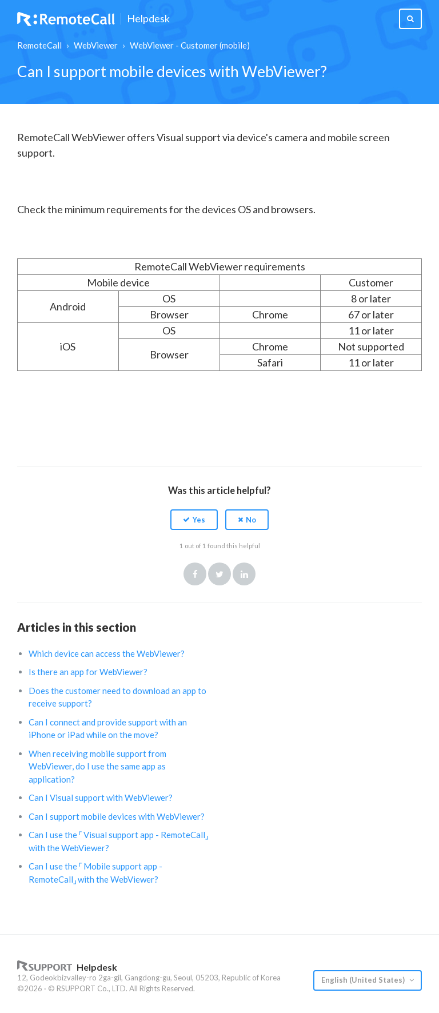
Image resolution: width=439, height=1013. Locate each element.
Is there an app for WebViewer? (88, 672)
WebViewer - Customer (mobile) (190, 45)
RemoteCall (39, 45)
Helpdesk (148, 19)
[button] (194, 519)
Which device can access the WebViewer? (107, 653)
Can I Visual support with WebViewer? (101, 797)
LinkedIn (244, 574)
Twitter (219, 574)
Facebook (194, 574)
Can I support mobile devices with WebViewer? (117, 816)
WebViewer (96, 45)
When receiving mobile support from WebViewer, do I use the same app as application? (97, 766)
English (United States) (363, 979)
